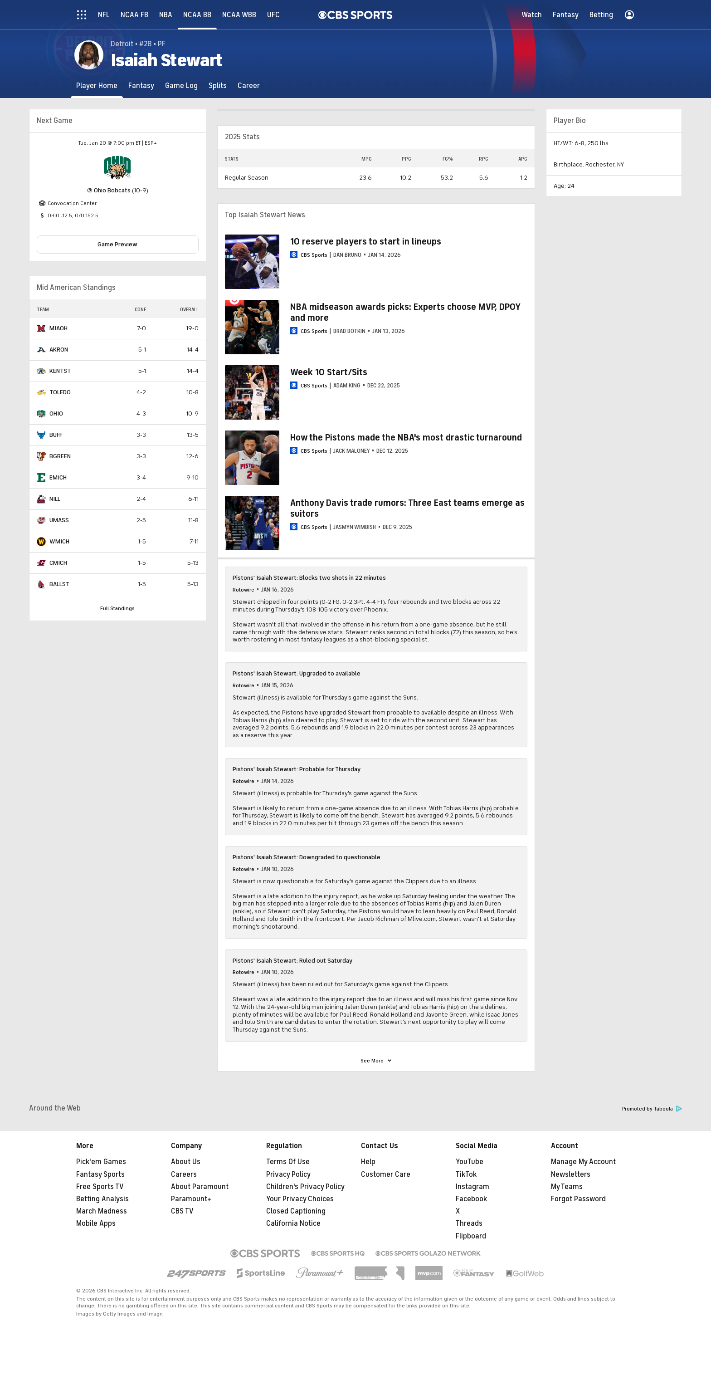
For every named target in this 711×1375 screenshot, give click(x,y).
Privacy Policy (288, 1174)
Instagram (472, 1186)
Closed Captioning (296, 1211)
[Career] (248, 85)
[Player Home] (97, 85)
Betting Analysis (102, 1199)
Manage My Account (583, 1161)
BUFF (55, 435)
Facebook (471, 1199)
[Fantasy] (141, 85)
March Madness (101, 1211)
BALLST (59, 584)
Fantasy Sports (100, 1174)
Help (368, 1161)
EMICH (58, 477)
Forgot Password (578, 1199)
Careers (184, 1174)
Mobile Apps (96, 1223)
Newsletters (570, 1174)
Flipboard (471, 1236)
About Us (185, 1161)
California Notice (293, 1223)
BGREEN (60, 456)
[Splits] (217, 85)
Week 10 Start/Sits (328, 372)
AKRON (58, 349)
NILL (54, 499)
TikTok (466, 1174)
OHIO (56, 413)
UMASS (59, 520)
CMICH (58, 563)
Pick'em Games (101, 1161)
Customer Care (385, 1174)
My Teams (567, 1186)
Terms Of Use (288, 1161)
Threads (469, 1223)
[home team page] (117, 167)
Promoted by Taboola (652, 1109)
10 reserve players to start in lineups (365, 241)
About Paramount (200, 1186)
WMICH (59, 541)
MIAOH (58, 328)
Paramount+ (191, 1199)
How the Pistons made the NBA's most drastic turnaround (406, 437)
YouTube (469, 1161)
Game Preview (117, 244)
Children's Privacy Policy (305, 1186)
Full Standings (117, 608)
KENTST (60, 371)
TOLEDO (60, 392)
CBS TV (182, 1211)
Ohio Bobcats (112, 190)
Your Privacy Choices (300, 1199)
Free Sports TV (100, 1186)
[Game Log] (181, 85)
